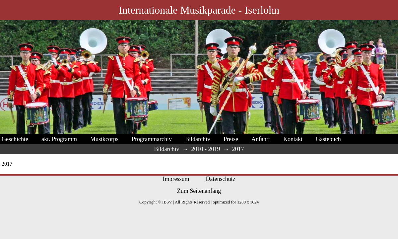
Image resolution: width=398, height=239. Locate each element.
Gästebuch (328, 139)
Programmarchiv (152, 139)
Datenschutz (220, 179)
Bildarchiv (197, 139)
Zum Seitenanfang (199, 191)
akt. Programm (59, 139)
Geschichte (15, 139)
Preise (231, 139)
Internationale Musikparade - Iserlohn (199, 10)
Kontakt (292, 139)
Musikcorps (104, 139)
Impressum (176, 179)
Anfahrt (260, 139)
